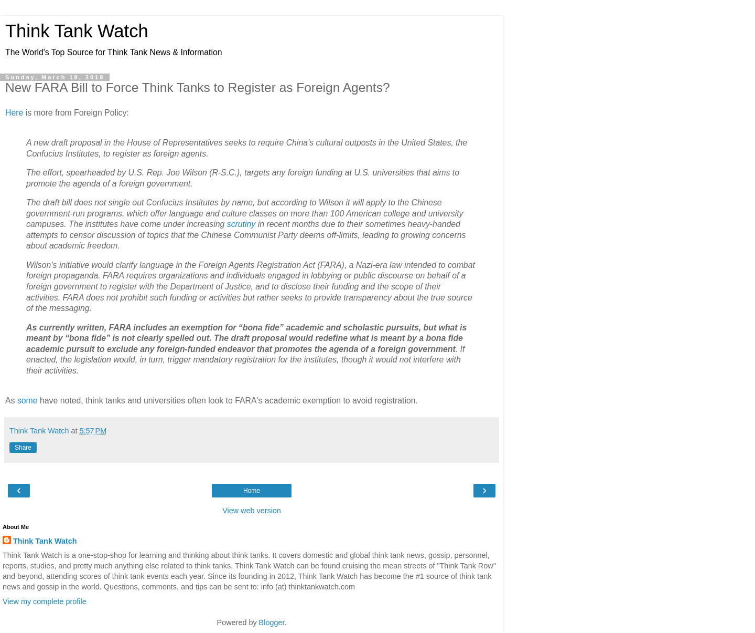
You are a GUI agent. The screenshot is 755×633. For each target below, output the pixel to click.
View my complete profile (45, 601)
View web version (251, 510)
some (27, 400)
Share (23, 447)
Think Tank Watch (76, 31)
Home (251, 490)
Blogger (272, 622)
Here (14, 112)
